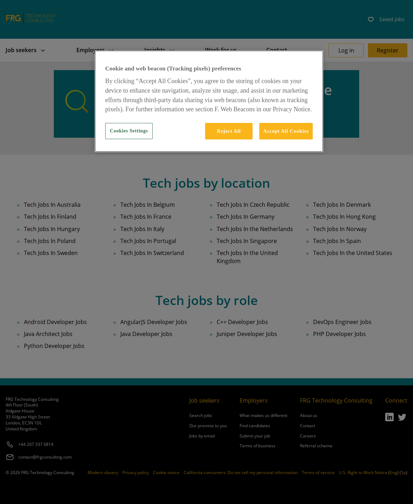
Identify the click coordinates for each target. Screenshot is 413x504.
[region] (209, 101)
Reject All (229, 131)
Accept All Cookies (286, 131)
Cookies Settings (129, 130)
